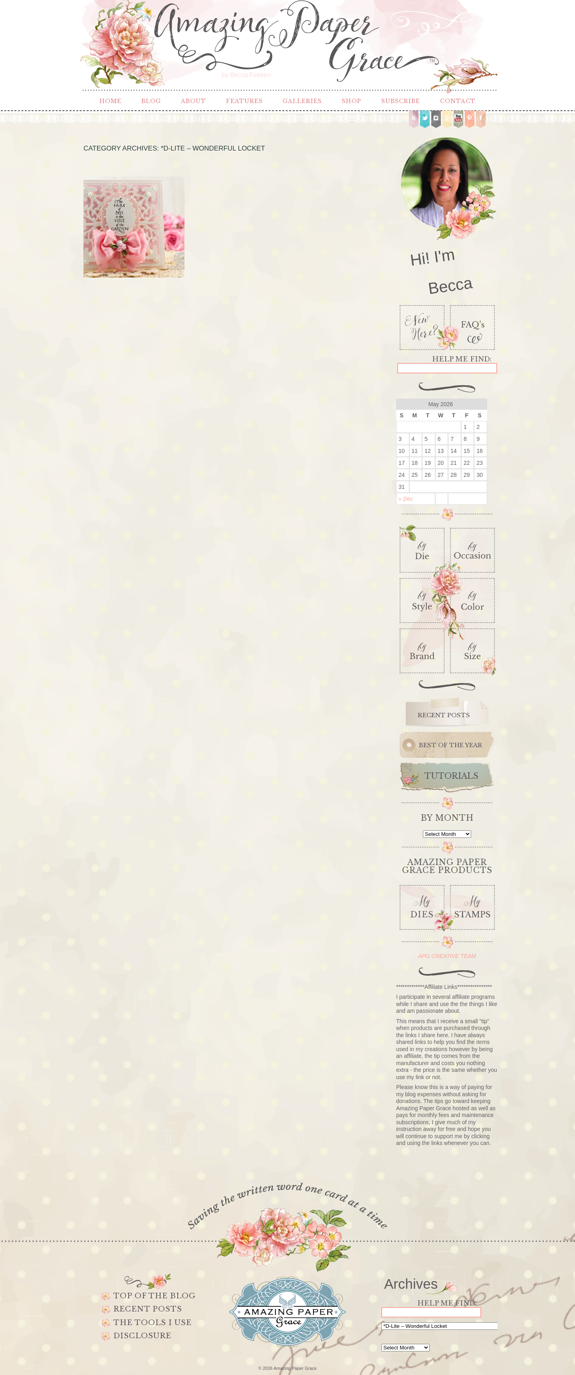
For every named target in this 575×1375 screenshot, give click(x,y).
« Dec (406, 499)
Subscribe (400, 101)
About (193, 101)
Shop (351, 101)
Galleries (302, 101)
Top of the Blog (154, 1296)
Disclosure (142, 1335)
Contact (458, 101)
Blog (151, 101)
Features (244, 101)
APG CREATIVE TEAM (447, 956)
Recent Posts (147, 1309)
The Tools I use (152, 1322)
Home (110, 101)
